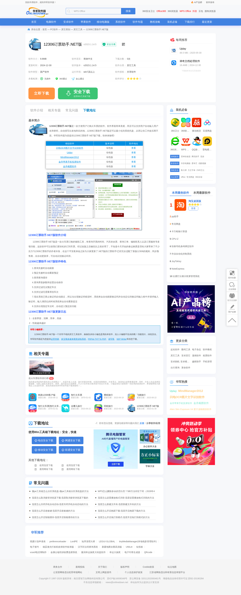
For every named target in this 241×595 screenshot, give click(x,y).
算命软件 (185, 367)
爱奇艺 (194, 163)
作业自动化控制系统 (182, 254)
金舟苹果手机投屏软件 (70, 162)
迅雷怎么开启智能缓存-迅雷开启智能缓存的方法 (55, 517)
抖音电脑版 (185, 163)
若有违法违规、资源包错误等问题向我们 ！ (122, 423)
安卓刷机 (175, 361)
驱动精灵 (196, 131)
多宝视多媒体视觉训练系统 (73, 339)
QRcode (148, 552)
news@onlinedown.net (117, 582)
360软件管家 (186, 131)
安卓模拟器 (185, 361)
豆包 (201, 11)
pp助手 (175, 216)
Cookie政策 (148, 567)
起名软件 (175, 349)
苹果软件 (86, 22)
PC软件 (54, 29)
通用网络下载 (43, 469)
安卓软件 (68, 22)
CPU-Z (175, 239)
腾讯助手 (195, 156)
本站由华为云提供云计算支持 (144, 582)
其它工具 (78, 29)
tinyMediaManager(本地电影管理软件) (138, 541)
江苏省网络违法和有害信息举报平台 (167, 572)
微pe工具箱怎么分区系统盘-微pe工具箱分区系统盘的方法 (60, 491)
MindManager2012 (69, 157)
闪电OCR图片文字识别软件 (69, 148)
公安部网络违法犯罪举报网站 (67, 572)
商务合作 (57, 567)
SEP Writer (121, 339)
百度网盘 (207, 131)
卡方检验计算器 (179, 231)
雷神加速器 (185, 156)
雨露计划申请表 (38, 541)
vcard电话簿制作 (38, 552)
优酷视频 (202, 163)
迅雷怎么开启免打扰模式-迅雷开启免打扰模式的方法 (124, 517)
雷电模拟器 (208, 149)
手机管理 (207, 361)
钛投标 (139, 547)
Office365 (161, 11)
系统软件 (120, 22)
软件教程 (207, 349)
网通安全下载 (70, 440)
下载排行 (190, 22)
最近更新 (207, 22)
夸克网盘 (190, 177)
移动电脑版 (103, 22)
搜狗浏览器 (210, 11)
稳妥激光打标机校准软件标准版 (58, 547)
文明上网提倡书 (103, 572)
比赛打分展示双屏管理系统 (186, 276)
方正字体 (191, 170)
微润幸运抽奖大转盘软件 (93, 552)
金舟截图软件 (69, 166)
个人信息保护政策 (134, 572)
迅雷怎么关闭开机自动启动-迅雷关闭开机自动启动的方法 (60, 504)
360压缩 (198, 177)
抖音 (195, 11)
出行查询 (175, 367)
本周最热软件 (180, 192)
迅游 (202, 156)
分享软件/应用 (153, 423)
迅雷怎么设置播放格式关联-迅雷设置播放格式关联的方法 (126, 497)
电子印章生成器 (132, 552)
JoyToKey (176, 261)
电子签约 (34, 547)
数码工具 (185, 349)
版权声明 (124, 567)
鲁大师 (184, 170)
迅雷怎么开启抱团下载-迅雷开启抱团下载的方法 (121, 511)
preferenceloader (57, 541)
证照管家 (55, 339)
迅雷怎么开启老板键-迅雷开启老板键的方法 (53, 511)
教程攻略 (155, 22)
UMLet (129, 547)
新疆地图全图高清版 (112, 547)
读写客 (111, 339)
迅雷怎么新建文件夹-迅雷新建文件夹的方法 (119, 504)
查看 (133, 148)
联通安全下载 (70, 450)
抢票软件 (207, 355)
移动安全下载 (43, 450)
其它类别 (65, 29)
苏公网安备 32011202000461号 (145, 578)
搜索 (128, 11)
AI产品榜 (198, 2)
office (183, 177)
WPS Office (185, 11)
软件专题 (138, 22)
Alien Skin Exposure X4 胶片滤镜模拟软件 (190, 409)
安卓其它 (185, 355)
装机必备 (172, 22)
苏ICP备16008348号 (117, 578)
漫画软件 (196, 355)
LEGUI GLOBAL (107, 541)
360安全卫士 (148, 11)
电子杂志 (196, 349)
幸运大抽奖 (115, 552)
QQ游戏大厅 (197, 149)
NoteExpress (178, 268)
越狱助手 (196, 361)
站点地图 (172, 567)
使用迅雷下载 (43, 465)
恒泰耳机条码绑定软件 (183, 246)
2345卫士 (201, 170)
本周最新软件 (201, 192)
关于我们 (102, 567)
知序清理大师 (88, 541)
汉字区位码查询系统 (88, 547)
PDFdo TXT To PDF (97, 339)
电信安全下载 (43, 440)
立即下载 (41, 93)
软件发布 (210, 2)
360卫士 (175, 131)
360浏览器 (173, 11)
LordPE (74, 541)
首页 (33, 22)
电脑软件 (51, 22)
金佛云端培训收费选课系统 (64, 552)
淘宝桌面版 (194, 201)
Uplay (70, 152)
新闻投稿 (80, 567)
